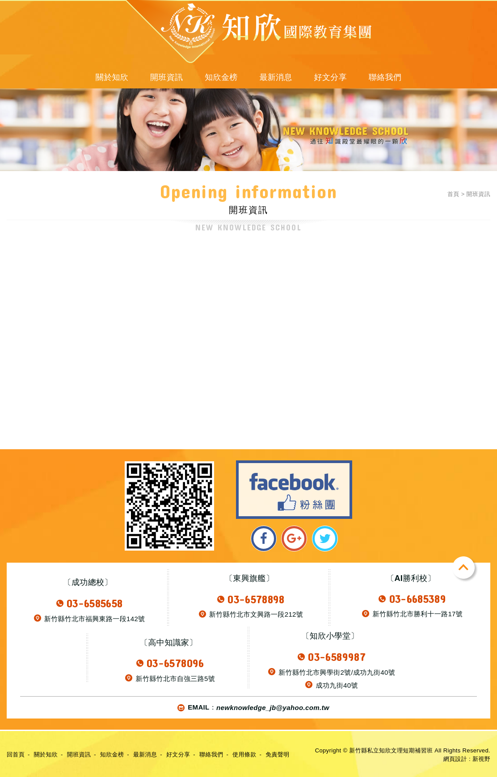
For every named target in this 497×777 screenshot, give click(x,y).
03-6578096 (175, 662)
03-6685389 (417, 598)
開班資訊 (166, 77)
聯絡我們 (385, 77)
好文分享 (330, 77)
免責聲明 (277, 754)
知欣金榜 (221, 77)
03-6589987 (337, 656)
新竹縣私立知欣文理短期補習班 (174, 33)
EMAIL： (251, 707)
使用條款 (244, 754)
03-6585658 (95, 603)
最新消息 (275, 77)
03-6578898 (256, 599)
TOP (465, 569)
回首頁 (16, 754)
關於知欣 (112, 77)
